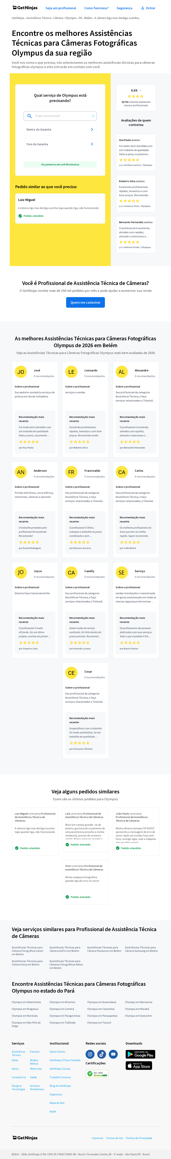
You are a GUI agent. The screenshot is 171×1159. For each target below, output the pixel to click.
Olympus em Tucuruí (99, 1022)
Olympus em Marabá (137, 1009)
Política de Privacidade (139, 1138)
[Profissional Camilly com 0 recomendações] (85, 610)
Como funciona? (96, 8)
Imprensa (97, 1138)
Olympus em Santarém (138, 1015)
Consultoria (19, 1077)
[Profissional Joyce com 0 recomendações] (35, 610)
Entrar (148, 8)
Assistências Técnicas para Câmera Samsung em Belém (141, 949)
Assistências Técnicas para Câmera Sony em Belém (27, 962)
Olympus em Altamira (62, 1002)
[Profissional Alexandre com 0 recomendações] (136, 409)
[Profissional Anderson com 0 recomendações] (35, 510)
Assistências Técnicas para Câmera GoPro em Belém (65, 949)
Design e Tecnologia (18, 1087)
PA (80, 18)
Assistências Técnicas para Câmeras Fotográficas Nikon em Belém (66, 964)
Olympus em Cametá (62, 1009)
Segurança (124, 8)
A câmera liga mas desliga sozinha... (117, 18)
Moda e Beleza (34, 1061)
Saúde (33, 1077)
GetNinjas (18, 18)
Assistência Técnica (38, 18)
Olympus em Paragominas (65, 1015)
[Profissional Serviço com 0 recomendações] (136, 610)
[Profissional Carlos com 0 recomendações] (136, 510)
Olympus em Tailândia (63, 1022)
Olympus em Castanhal (100, 1009)
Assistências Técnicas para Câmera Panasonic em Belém (104, 949)
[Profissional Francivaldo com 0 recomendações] (85, 510)
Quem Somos (57, 1051)
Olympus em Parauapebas (102, 1015)
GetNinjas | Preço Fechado (65, 1060)
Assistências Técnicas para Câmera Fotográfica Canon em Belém (27, 951)
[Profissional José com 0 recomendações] (35, 409)
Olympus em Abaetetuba (26, 1002)
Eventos (35, 1051)
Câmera (58, 18)
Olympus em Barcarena (138, 1002)
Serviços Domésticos (37, 1087)
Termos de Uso (114, 1138)
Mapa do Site (57, 1103)
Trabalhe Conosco (60, 1077)
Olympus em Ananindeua (101, 1002)
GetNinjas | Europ (60, 1068)
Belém (88, 18)
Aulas (15, 1060)
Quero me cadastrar (85, 302)
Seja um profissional (61, 8)
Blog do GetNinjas (60, 1085)
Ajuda (53, 1111)
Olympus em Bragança (25, 1009)
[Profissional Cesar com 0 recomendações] (85, 710)
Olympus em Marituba (25, 1015)
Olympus (71, 18)
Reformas (36, 1068)
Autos (15, 1068)
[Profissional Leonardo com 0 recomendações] (85, 409)
